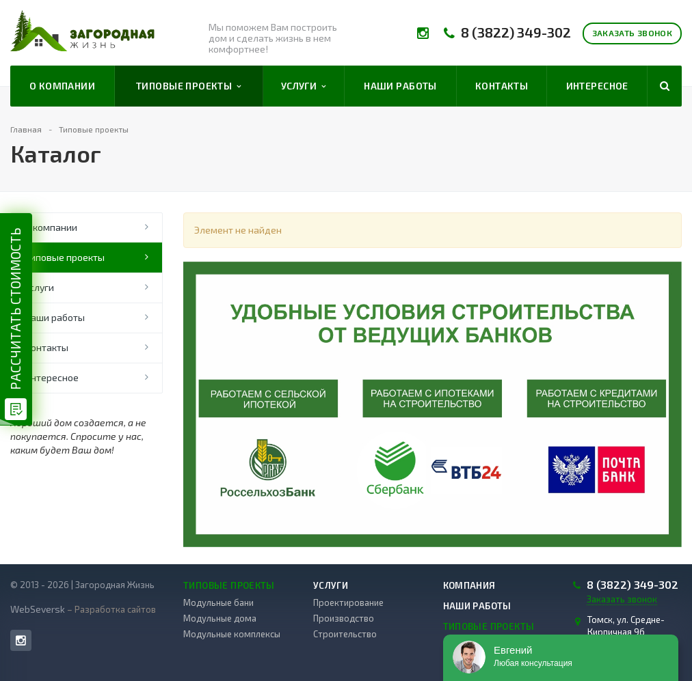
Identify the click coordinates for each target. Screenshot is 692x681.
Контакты (501, 86)
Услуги (303, 86)
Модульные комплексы (231, 633)
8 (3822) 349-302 (516, 32)
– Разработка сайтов (110, 609)
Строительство (345, 633)
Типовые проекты (188, 86)
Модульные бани (218, 602)
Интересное (597, 86)
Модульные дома (219, 618)
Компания (469, 585)
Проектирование (348, 602)
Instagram (21, 640)
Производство (343, 618)
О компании (62, 86)
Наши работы (400, 86)
